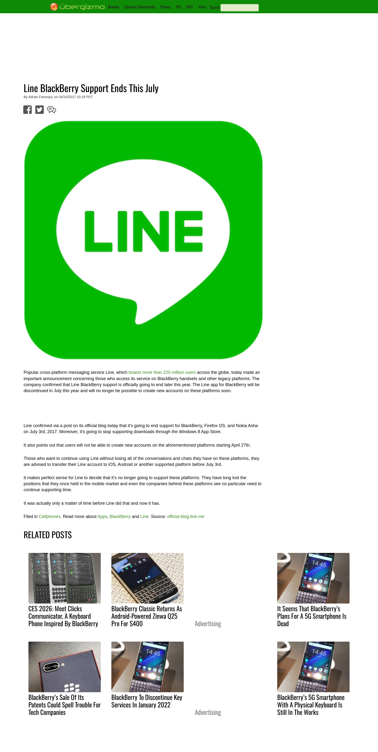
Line (144, 516)
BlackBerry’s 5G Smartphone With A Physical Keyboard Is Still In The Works (310, 704)
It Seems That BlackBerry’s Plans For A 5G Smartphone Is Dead (311, 616)
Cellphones (50, 516)
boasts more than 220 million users (162, 372)
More (202, 7)
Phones (166, 7)
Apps (102, 516)
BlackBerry (120, 516)
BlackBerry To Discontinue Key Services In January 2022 (146, 700)
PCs (178, 7)
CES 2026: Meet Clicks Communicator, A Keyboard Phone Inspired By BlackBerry (63, 616)
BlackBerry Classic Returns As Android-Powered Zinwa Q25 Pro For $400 (146, 616)
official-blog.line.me (185, 516)
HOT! (190, 7)
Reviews (113, 7)
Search (215, 7)
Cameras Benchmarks (140, 7)
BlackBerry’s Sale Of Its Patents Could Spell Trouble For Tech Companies (64, 704)
